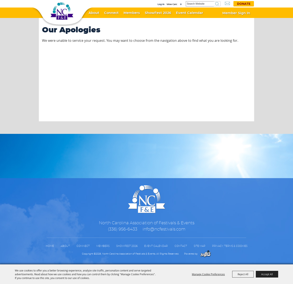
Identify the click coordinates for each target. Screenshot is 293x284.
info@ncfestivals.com (164, 229)
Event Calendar (189, 13)
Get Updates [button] (227, 3)
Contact (181, 246)
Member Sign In (236, 13)
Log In (161, 4)
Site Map (199, 246)
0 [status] (181, 4)
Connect (111, 13)
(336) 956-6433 (122, 229)
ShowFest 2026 (158, 13)
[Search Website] (200, 3)
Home (50, 246)
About (94, 13)
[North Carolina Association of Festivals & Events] (61, 11)
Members (132, 13)
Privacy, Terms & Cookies (229, 246)
